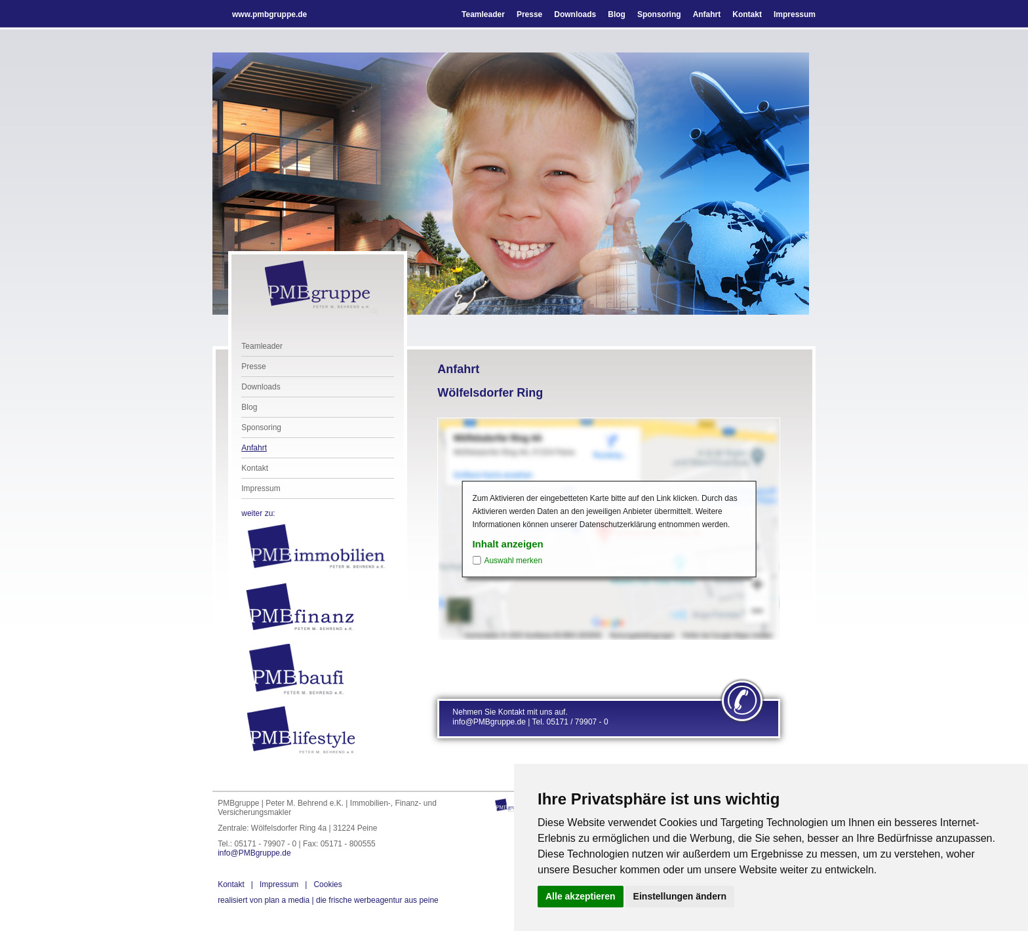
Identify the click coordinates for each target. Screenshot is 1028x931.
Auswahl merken (513, 560)
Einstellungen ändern (679, 896)
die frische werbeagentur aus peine (328, 900)
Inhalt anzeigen (507, 543)
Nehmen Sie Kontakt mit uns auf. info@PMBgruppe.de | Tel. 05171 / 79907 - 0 (530, 717)
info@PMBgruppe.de (254, 853)
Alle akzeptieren (580, 896)
